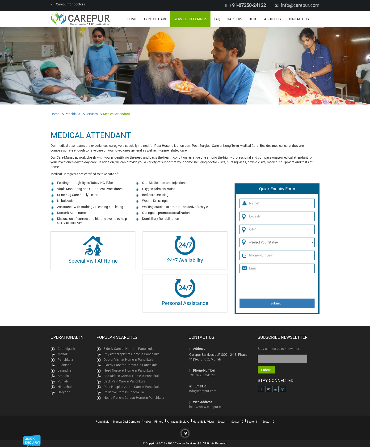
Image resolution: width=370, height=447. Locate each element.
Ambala (63, 376)
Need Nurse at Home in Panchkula (128, 370)
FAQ (217, 19)
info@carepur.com (300, 5)
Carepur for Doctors (67, 4)
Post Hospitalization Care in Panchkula (132, 386)
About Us (272, 19)
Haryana (64, 392)
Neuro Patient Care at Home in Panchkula (134, 397)
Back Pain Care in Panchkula (124, 381)
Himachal (64, 386)
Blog (253, 19)
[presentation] (275, 285)
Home (132, 19)
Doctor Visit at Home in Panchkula (128, 359)
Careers (234, 19)
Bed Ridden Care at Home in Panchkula (132, 376)
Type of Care (155, 19)
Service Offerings (190, 19)
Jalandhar (65, 370)
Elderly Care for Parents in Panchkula (131, 365)
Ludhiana (64, 365)
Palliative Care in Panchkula (124, 392)
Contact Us (298, 19)
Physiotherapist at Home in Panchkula (132, 354)
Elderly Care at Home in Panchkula (129, 348)
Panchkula (65, 359)
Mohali (62, 354)
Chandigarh (66, 348)
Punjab (63, 381)
